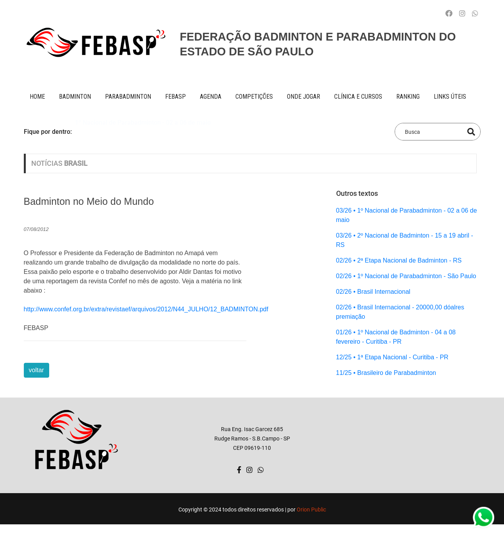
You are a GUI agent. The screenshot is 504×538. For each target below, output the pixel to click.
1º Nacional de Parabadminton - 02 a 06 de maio (143, 131)
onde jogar (303, 96)
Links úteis (450, 96)
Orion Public (311, 509)
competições (254, 96)
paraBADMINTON (128, 96)
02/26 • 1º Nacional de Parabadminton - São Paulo (406, 276)
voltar (36, 370)
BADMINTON (75, 96)
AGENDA (210, 96)
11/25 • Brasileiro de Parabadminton (386, 372)
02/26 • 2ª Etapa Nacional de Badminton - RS (399, 260)
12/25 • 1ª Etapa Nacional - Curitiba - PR (392, 357)
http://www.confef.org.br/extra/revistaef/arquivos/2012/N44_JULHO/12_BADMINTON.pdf (146, 309)
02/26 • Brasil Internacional (373, 291)
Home (37, 96)
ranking (408, 96)
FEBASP (175, 96)
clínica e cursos (358, 96)
